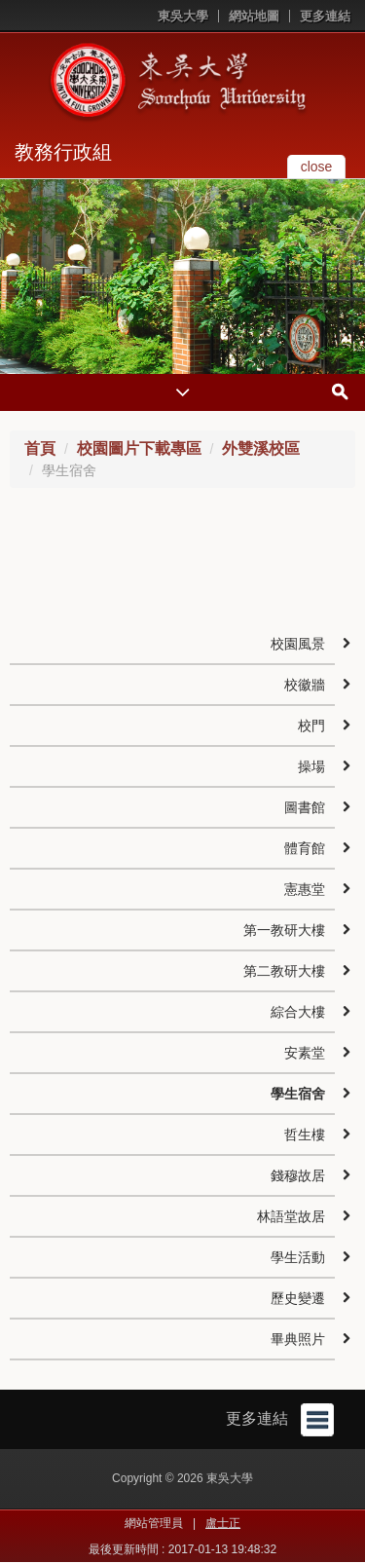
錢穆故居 (298, 1175)
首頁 (39, 448)
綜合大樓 (298, 1012)
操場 (311, 766)
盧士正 (222, 1523)
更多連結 (325, 16)
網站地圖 (254, 16)
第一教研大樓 (284, 930)
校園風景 (298, 643)
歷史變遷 (298, 1298)
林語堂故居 (291, 1216)
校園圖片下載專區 (139, 448)
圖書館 (304, 807)
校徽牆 (304, 684)
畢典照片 (298, 1339)
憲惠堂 (304, 889)
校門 (311, 725)
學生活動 (298, 1257)
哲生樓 (304, 1134)
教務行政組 (63, 152)
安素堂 (304, 1053)
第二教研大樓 (284, 971)
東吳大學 (183, 16)
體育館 (304, 848)
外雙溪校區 (261, 448)
